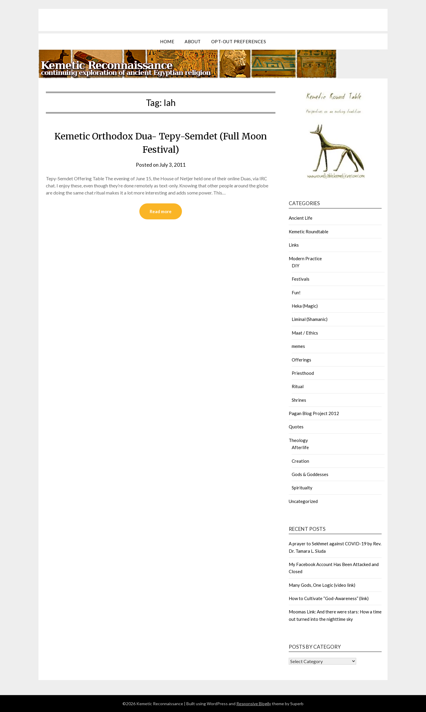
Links (294, 244)
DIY (295, 265)
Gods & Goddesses (310, 474)
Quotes (296, 426)
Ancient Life (300, 218)
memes (298, 346)
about (193, 41)
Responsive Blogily (253, 703)
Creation (300, 461)
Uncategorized (303, 501)
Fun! (296, 292)
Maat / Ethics (305, 332)
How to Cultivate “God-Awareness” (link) (329, 598)
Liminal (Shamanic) (309, 319)
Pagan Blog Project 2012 (314, 413)
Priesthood (303, 373)
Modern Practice (305, 258)
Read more (161, 211)
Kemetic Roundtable (308, 231)
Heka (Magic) (305, 305)
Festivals (300, 279)
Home (167, 41)
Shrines (299, 400)
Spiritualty (302, 487)
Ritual (298, 386)
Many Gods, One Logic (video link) (322, 585)
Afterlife (300, 447)
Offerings (301, 359)
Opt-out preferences (238, 41)
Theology (298, 440)
